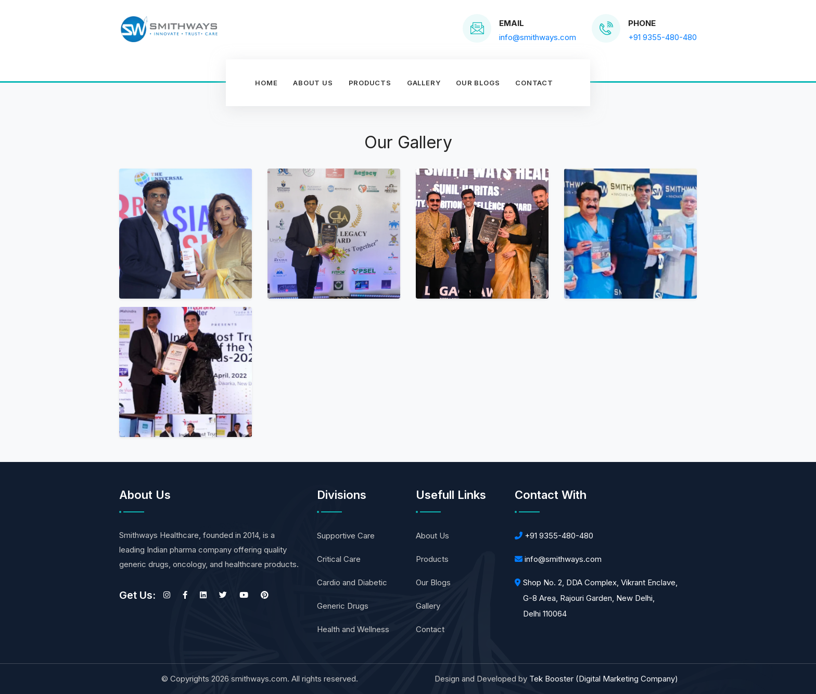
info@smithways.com (563, 559)
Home (266, 83)
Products (370, 83)
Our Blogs (478, 83)
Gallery (423, 83)
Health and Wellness (353, 629)
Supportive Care (346, 536)
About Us (313, 83)
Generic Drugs (342, 606)
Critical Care (339, 559)
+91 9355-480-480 (559, 536)
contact (534, 83)
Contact (430, 629)
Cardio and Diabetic (352, 582)
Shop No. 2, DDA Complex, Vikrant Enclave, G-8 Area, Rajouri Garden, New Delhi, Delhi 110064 (600, 598)
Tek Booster (603, 679)
